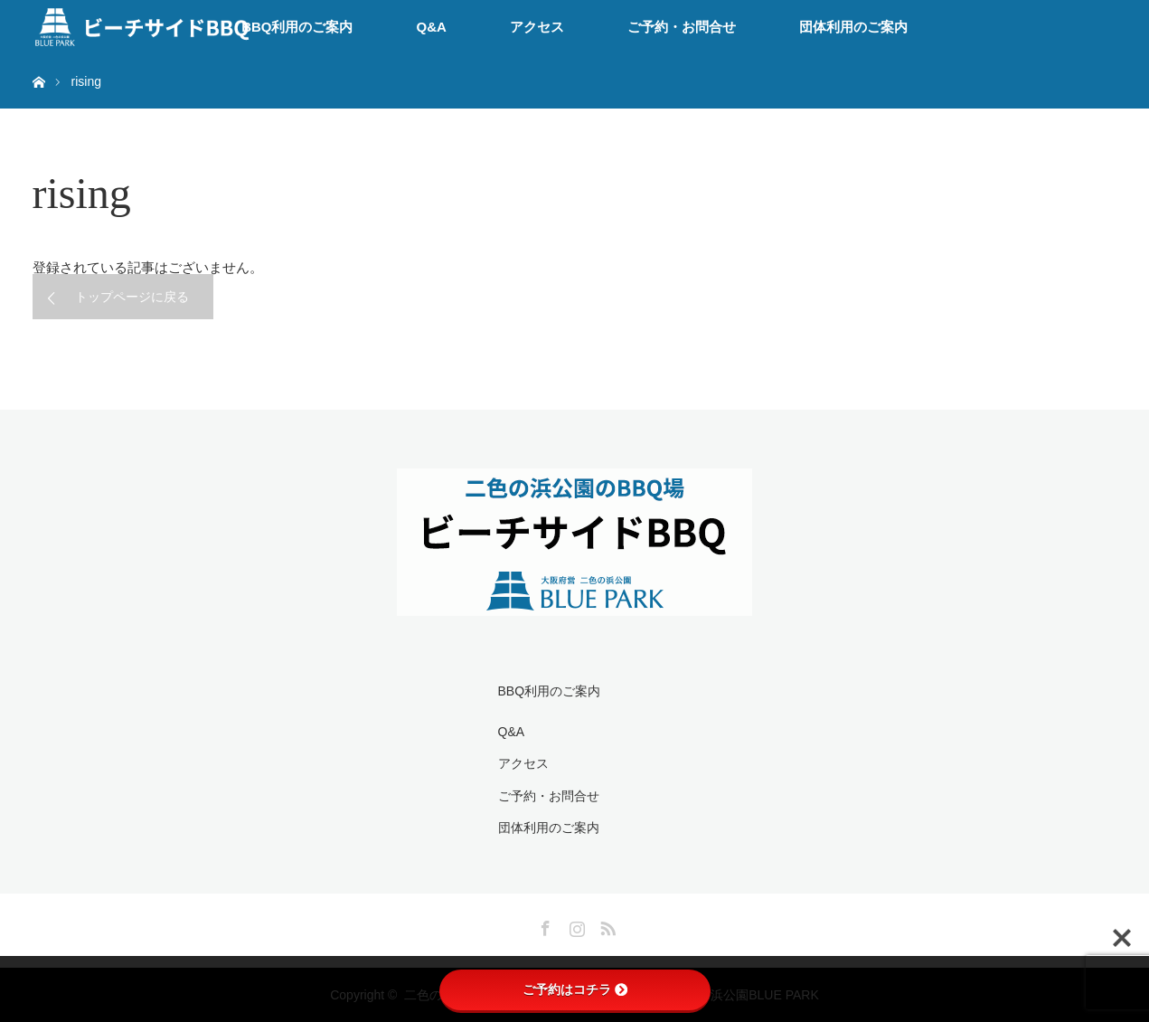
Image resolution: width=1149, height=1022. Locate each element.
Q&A (432, 26)
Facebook (543, 925)
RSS (605, 925)
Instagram (575, 925)
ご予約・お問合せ (681, 26)
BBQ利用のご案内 (297, 26)
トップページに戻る (132, 296)
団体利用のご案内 (853, 26)
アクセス (537, 26)
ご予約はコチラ (575, 989)
